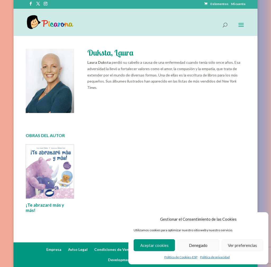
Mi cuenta (238, 4)
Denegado (198, 245)
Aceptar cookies (154, 245)
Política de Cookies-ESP (180, 257)
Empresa (53, 249)
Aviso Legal (78, 249)
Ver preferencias (242, 245)
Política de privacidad (215, 257)
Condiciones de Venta (113, 249)
